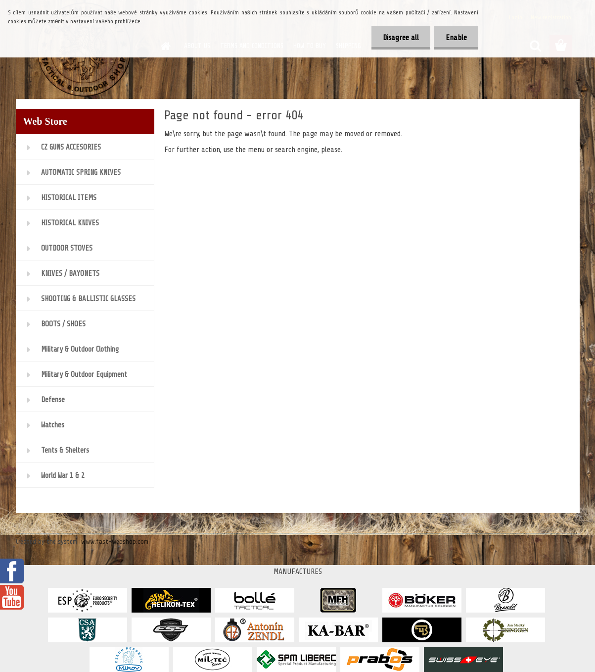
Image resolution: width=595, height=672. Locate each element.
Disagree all (398, 37)
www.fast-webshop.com (114, 541)
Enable (455, 37)
